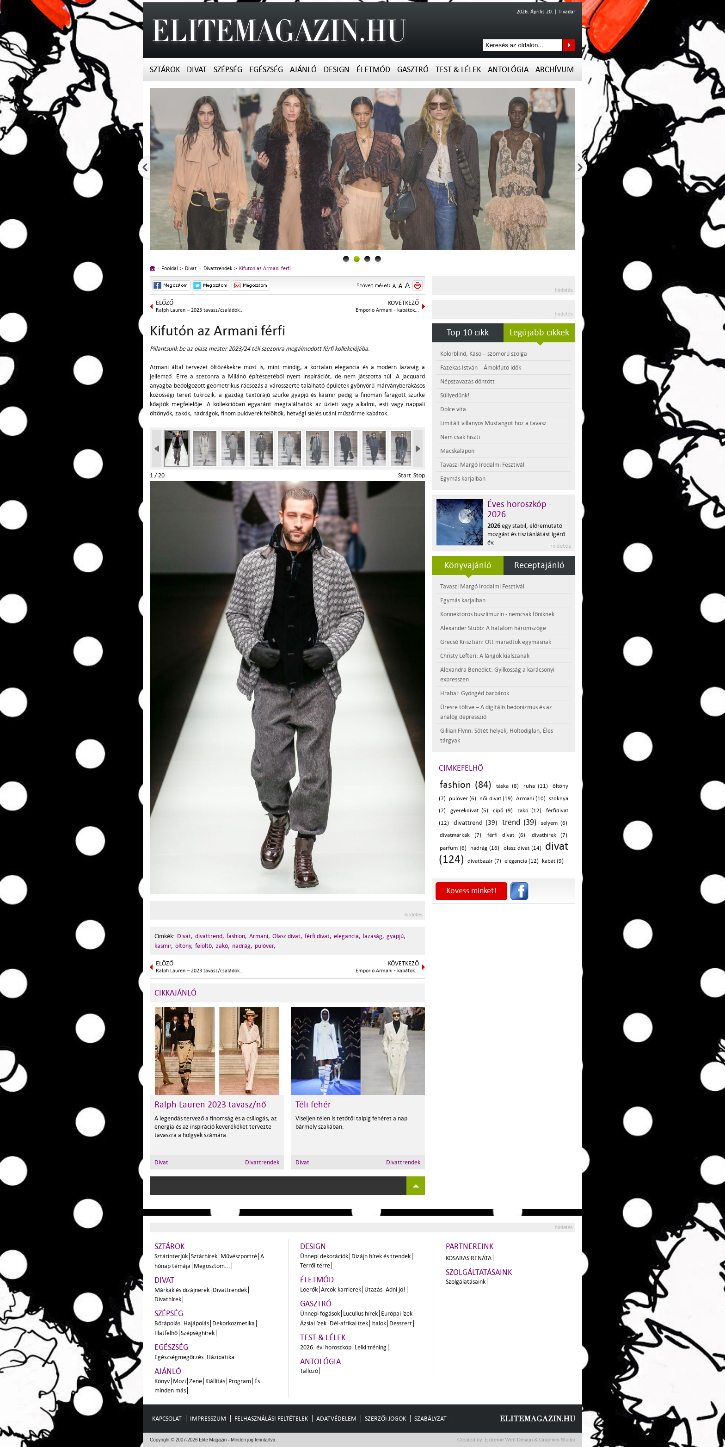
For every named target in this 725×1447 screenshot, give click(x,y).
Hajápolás (196, 1323)
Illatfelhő (166, 1333)
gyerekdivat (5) (469, 811)
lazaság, (373, 936)
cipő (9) (503, 811)
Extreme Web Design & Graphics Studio (530, 1439)
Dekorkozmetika (233, 1323)
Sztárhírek (204, 1256)
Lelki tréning (371, 1347)
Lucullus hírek (360, 1313)
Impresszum (208, 1418)
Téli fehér (313, 1105)
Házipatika (220, 1357)
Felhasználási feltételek (271, 1418)
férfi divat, (318, 936)
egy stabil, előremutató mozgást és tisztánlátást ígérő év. (526, 534)
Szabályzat (430, 1418)
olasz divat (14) (522, 848)
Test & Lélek (458, 69)
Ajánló (303, 69)
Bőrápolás (167, 1323)
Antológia (508, 69)
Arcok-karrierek (341, 1289)
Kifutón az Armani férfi (265, 269)
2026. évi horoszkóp (325, 1347)
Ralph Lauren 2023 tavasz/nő (210, 1105)
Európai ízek (396, 1313)
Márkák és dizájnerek (181, 1289)
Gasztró (413, 69)
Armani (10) (531, 799)
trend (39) (519, 822)
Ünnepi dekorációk (324, 1256)
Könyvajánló (468, 565)
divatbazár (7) (484, 861)
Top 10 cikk (468, 333)
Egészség (266, 69)
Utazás (373, 1289)
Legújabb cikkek (539, 333)
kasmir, (163, 945)
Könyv (162, 1381)
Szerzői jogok (385, 1418)
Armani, (259, 936)
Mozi (179, 1381)
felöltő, (204, 945)
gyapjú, (396, 936)
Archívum (554, 69)
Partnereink (469, 1246)
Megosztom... (212, 1265)
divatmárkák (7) (460, 835)
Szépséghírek (198, 1333)
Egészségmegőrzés (178, 1357)
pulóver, (265, 945)
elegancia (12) (521, 861)
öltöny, (184, 945)
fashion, (237, 936)
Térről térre (315, 1265)
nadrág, (242, 945)
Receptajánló (539, 565)
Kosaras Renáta (469, 1258)
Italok (378, 1323)
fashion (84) (466, 784)
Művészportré (239, 1256)
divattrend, (209, 936)
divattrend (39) (476, 823)
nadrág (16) (484, 848)
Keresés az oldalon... (569, 45)
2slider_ (367, 259)
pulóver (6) (462, 799)
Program (239, 1381)
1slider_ (357, 259)
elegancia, (347, 936)
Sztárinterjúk (171, 1256)
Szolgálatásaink (465, 1281)
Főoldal (169, 269)
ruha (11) (535, 786)
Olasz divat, (287, 936)
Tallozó (309, 1370)
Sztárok (165, 69)
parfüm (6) (453, 848)
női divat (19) (495, 799)
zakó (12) (529, 811)
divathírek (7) (550, 835)
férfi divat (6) (506, 835)
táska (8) (507, 786)
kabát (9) (553, 861)
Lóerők (309, 1289)
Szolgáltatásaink (479, 1272)
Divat (197, 69)
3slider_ (378, 259)
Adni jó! (396, 1289)
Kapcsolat (167, 1418)
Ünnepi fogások (320, 1313)
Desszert (400, 1323)
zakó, (223, 945)
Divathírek (167, 1299)
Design (337, 69)
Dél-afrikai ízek (349, 1323)
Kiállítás (215, 1381)
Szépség (228, 69)
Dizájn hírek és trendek (381, 1256)
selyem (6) (554, 823)
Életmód (373, 69)
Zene (195, 1381)
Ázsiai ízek (313, 1323)
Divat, (185, 936)
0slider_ (346, 259)
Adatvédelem (336, 1418)
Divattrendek (217, 269)
